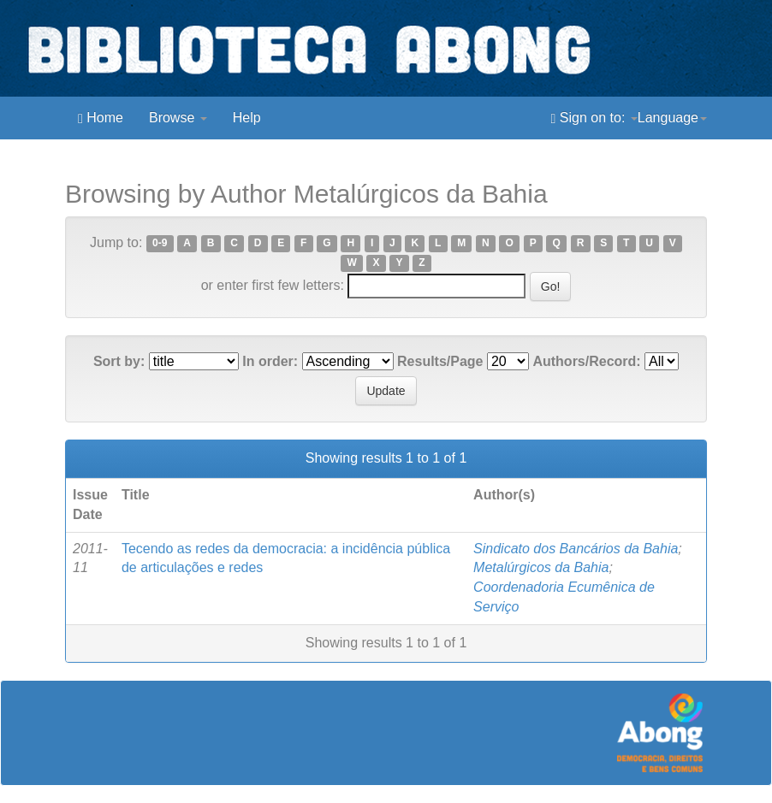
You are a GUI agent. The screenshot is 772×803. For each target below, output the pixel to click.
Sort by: (119, 361)
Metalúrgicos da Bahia (541, 567)
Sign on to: (594, 118)
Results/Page (440, 361)
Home (100, 118)
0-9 (159, 244)
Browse (178, 117)
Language (672, 117)
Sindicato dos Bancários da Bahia (575, 548)
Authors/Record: (586, 361)
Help (247, 117)
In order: (270, 361)
